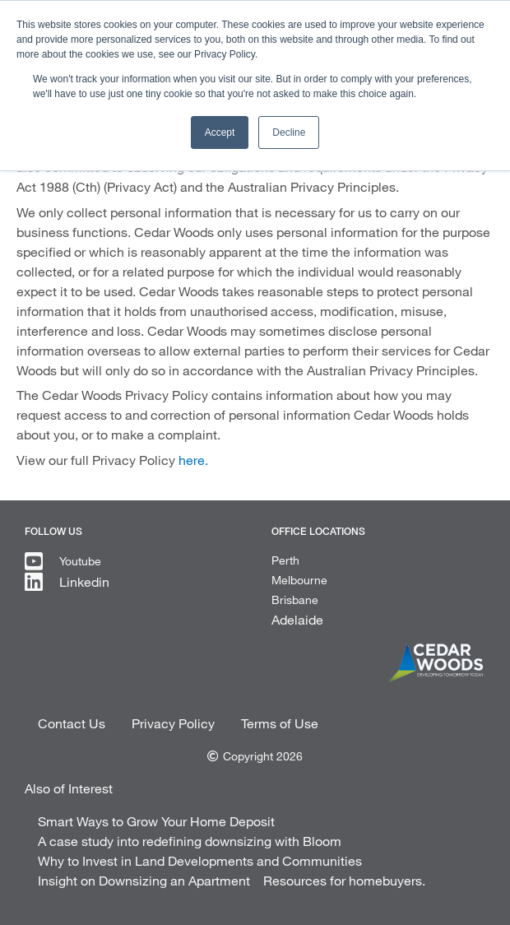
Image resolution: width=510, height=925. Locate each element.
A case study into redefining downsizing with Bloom (189, 840)
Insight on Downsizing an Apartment (144, 880)
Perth (285, 560)
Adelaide (297, 619)
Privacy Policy (173, 723)
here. (193, 459)
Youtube (80, 561)
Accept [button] (220, 132)
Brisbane (294, 600)
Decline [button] (288, 132)
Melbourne (299, 580)
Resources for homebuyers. (344, 880)
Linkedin (84, 581)
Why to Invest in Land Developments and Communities (200, 860)
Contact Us (71, 723)
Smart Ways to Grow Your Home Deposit (156, 821)
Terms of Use (279, 723)
